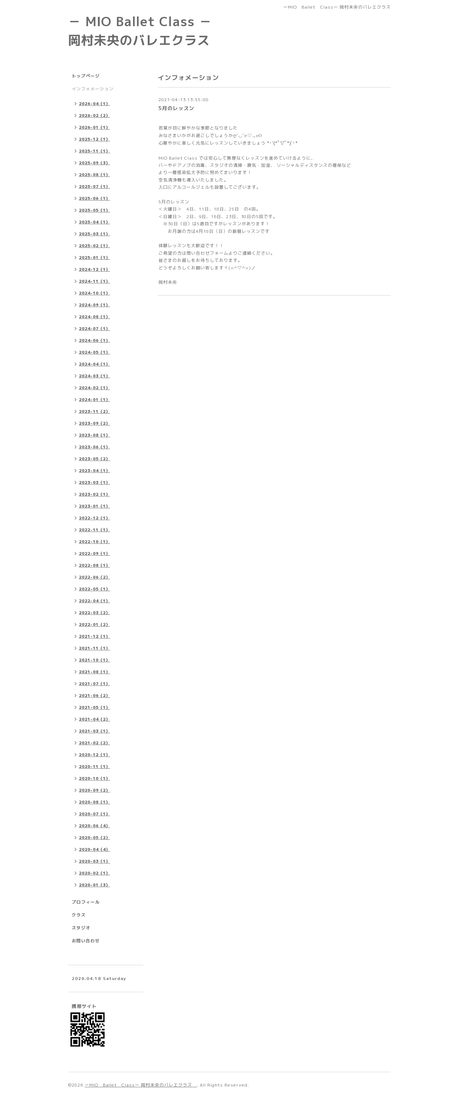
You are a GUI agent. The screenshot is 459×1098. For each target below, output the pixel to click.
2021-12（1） (94, 636)
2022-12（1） (94, 518)
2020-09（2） (94, 790)
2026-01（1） (94, 127)
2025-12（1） (94, 139)
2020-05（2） (94, 837)
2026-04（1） (94, 104)
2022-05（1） (94, 589)
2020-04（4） (94, 849)
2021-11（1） (94, 648)
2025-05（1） (94, 210)
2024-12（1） (94, 269)
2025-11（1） (94, 151)
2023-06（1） (94, 447)
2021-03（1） (94, 731)
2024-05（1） (94, 352)
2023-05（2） (94, 459)
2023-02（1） (94, 494)
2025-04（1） (94, 222)
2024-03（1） (94, 376)
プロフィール (86, 902)
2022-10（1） (94, 542)
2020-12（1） (94, 755)
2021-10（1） (94, 660)
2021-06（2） (94, 695)
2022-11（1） (94, 530)
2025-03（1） (94, 234)
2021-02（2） (94, 743)
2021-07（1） (94, 684)
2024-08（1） (94, 317)
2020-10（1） (94, 778)
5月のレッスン (176, 108)
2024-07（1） (94, 328)
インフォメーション (93, 89)
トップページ (86, 76)
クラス (79, 915)
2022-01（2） (94, 624)
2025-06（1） (94, 198)
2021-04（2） (94, 719)
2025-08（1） (94, 175)
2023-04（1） (94, 470)
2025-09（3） (94, 163)
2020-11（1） (94, 766)
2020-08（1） (94, 802)
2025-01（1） (94, 257)
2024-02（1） (94, 388)
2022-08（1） (94, 565)
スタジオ (81, 928)
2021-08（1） (94, 672)
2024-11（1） (94, 281)
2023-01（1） (94, 506)
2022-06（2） (94, 577)
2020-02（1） (94, 873)
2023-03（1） (94, 482)
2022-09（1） (94, 553)
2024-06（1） (94, 340)
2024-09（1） (94, 305)
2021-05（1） (94, 707)
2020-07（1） (94, 814)
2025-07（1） (94, 186)
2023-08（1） (94, 435)
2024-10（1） (94, 293)
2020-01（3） (94, 885)
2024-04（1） (94, 364)
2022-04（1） (94, 601)
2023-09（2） (94, 423)
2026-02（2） (94, 115)
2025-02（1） (94, 246)
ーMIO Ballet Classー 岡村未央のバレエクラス (141, 1085)
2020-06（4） (94, 826)
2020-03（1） (94, 861)
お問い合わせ (86, 941)
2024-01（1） (94, 399)
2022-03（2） (94, 613)
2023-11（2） (94, 411)
